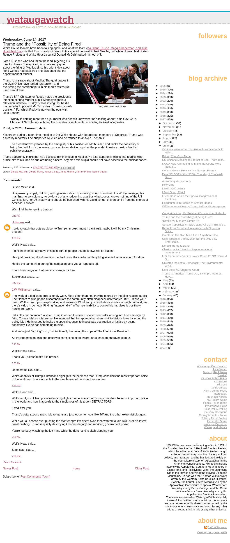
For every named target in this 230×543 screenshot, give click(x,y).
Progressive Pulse (216, 405)
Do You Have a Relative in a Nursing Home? (189, 170)
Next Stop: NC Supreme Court (180, 269)
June (166, 145)
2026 (163, 85)
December (169, 123)
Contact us (220, 381)
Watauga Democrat (215, 424)
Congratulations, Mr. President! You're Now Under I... (194, 213)
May (166, 280)
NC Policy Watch (217, 399)
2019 (163, 111)
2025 (163, 89)
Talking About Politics (214, 418)
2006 (163, 336)
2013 (163, 310)
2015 (163, 302)
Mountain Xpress (217, 396)
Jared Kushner (67, 171)
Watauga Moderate (215, 427)
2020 (163, 108)
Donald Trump (36, 171)
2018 (163, 115)
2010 (163, 321)
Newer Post (10, 468)
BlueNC (222, 375)
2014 (163, 306)
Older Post (142, 468)
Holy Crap (168, 184)
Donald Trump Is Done (176, 245)
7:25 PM (16, 385)
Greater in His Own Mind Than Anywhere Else (190, 235)
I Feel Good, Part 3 (173, 188)
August (167, 138)
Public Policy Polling (215, 408)
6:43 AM (16, 344)
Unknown (18, 222)
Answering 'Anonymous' (176, 181)
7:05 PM (16, 456)
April (166, 283)
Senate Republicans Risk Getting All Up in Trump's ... (194, 224)
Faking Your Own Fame (176, 156)
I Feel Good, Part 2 (173, 192)
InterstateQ (220, 393)
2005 (163, 340)
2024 (163, 93)
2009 (163, 325)
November (169, 126)
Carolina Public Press (214, 378)
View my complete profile (212, 532)
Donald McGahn (19, 171)
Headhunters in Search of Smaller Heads (187, 202)
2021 (163, 104)
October (168, 130)
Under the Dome (217, 421)
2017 (163, 119)
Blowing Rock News (215, 372)
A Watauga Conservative (212, 366)
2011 (163, 317)
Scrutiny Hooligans (215, 412)
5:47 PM (16, 283)
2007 (163, 332)
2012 (163, 313)
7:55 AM (16, 437)
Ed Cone (222, 384)
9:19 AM (16, 215)
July (165, 141)
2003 (163, 347)
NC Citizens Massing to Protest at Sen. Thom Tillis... (194, 159)
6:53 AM (16, 363)
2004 (163, 343)
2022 (163, 100)
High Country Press (215, 390)
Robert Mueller (99, 171)
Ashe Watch (220, 369)
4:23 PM (16, 238)
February (168, 291)
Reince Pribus (84, 171)
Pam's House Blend (215, 402)
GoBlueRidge (219, 387)
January (168, 295)
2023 (163, 97)
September (170, 134)
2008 (163, 328)
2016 (163, 299)
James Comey (52, 171)
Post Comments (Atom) (35, 476)
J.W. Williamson (22, 289)
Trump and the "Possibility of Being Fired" (187, 217)
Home (76, 468)
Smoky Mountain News (213, 415)
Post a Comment (12, 462)
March (167, 287)
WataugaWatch (40, 19)
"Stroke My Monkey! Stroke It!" (180, 220)
